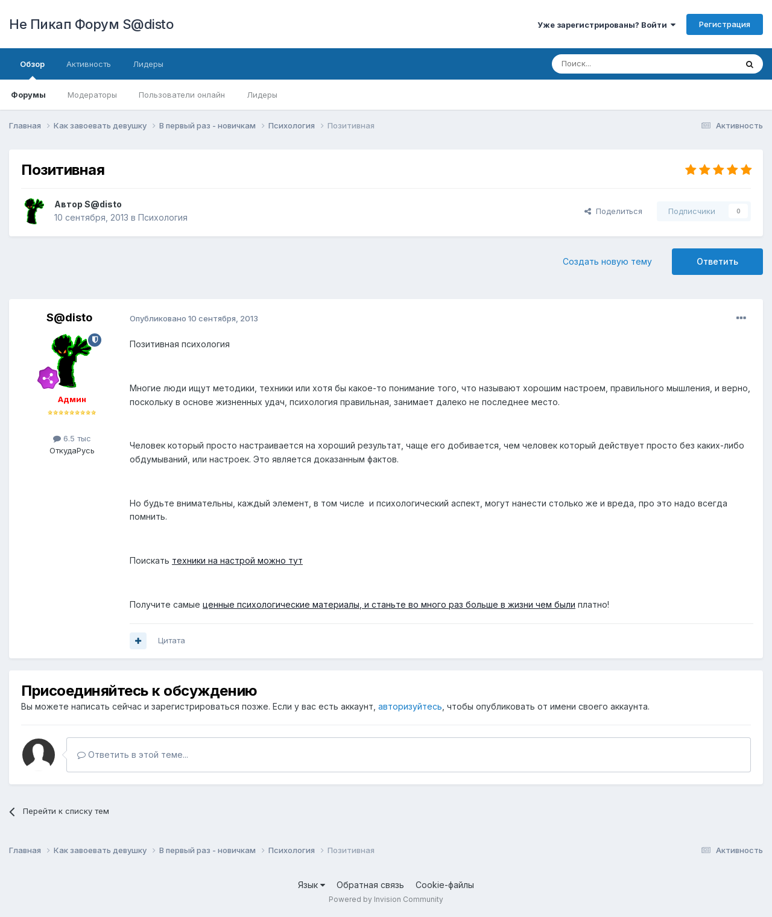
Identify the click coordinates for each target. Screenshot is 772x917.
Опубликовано (194, 318)
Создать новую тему (607, 261)
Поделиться (613, 211)
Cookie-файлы (445, 885)
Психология (163, 217)
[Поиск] (616, 64)
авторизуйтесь (410, 706)
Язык (311, 885)
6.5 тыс (72, 438)
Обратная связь (370, 885)
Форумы (28, 94)
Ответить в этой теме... (132, 754)
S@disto (103, 204)
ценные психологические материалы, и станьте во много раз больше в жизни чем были (389, 604)
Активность (88, 64)
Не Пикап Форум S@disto (91, 24)
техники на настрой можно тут (237, 560)
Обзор (32, 69)
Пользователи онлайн (182, 94)
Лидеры (262, 94)
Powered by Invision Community (386, 899)
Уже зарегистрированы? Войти (606, 25)
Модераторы (92, 94)
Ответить (717, 261)
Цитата (171, 640)
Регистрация (724, 24)
